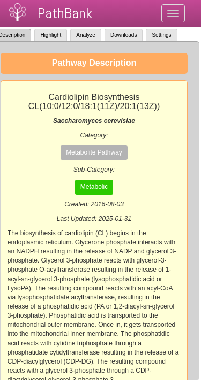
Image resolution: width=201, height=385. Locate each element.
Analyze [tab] (85, 35)
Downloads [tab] (123, 35)
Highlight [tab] (50, 35)
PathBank (65, 13)
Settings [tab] (161, 35)
